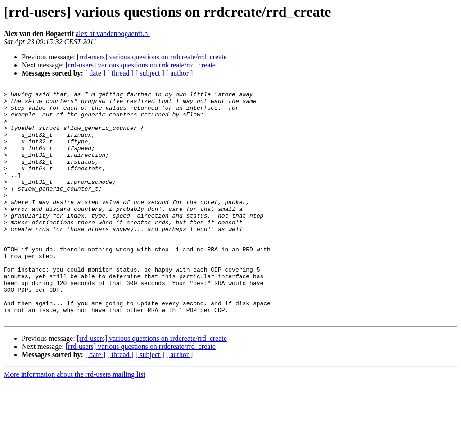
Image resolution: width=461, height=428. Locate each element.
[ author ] (179, 73)
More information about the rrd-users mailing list (74, 420)
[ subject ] (150, 73)
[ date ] (95, 73)
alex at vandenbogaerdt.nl (113, 33)
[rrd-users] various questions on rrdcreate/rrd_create (152, 57)
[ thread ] (120, 73)
